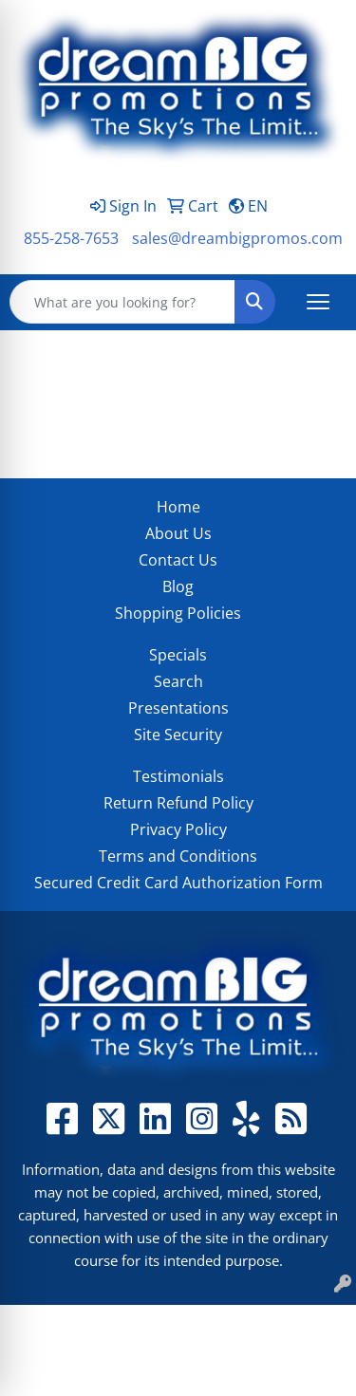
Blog (178, 586)
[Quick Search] (122, 302)
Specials (178, 654)
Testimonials (178, 776)
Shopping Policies (178, 613)
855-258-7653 (71, 238)
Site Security (178, 734)
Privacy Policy (178, 829)
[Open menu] (318, 302)
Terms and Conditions (178, 856)
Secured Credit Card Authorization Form (178, 882)
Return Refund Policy (178, 802)
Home (178, 506)
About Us (178, 533)
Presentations (178, 708)
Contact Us (178, 559)
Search (178, 681)
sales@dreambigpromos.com (237, 238)
